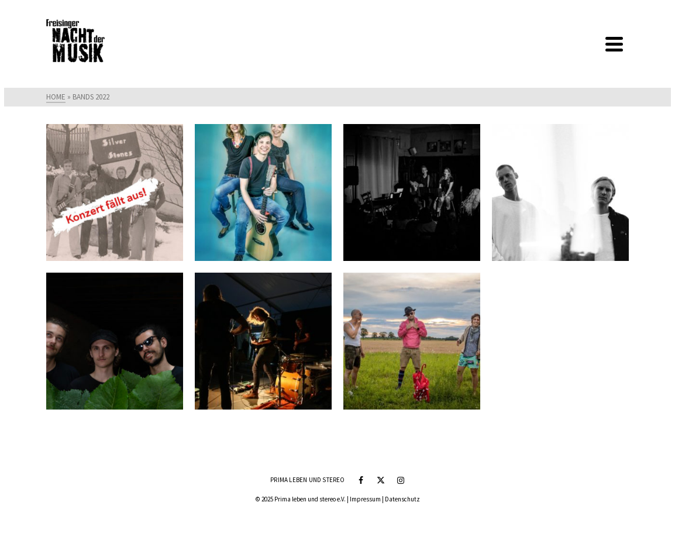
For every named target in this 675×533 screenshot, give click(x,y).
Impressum (365, 499)
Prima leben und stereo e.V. (310, 499)
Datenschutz (402, 499)
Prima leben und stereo (307, 480)
